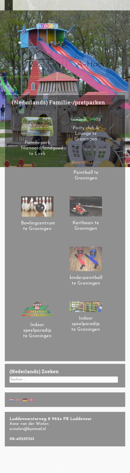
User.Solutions (81, 464)
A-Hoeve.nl (47, 464)
